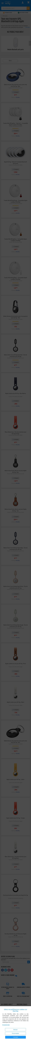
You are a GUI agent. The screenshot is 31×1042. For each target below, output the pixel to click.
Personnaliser (15, 1033)
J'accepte (15, 1037)
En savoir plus (6, 1024)
